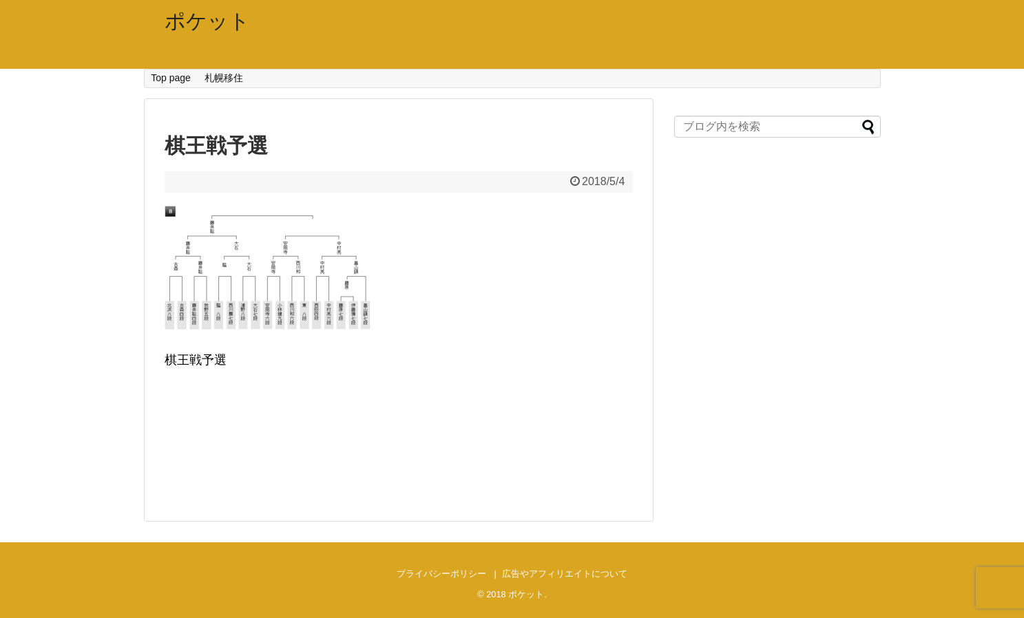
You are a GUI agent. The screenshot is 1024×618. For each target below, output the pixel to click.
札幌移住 (224, 77)
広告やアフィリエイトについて (564, 573)
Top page (171, 77)
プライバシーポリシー (441, 573)
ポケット (207, 21)
